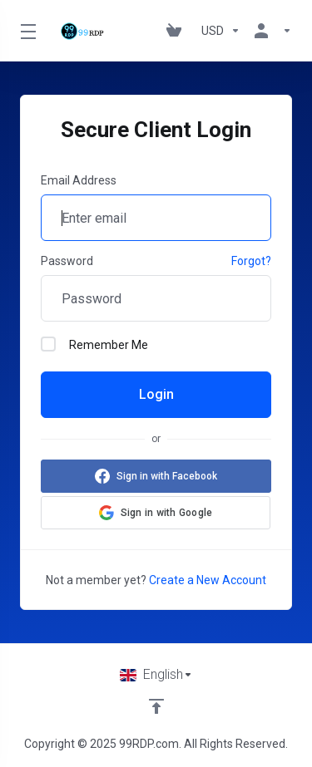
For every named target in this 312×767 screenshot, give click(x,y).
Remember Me (94, 344)
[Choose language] (156, 674)
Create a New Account (207, 580)
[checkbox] (48, 344)
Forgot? (251, 261)
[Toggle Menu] (25, 31)
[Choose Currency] (221, 31)
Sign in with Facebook (166, 476)
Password (67, 261)
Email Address (78, 180)
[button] (155, 512)
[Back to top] (156, 706)
